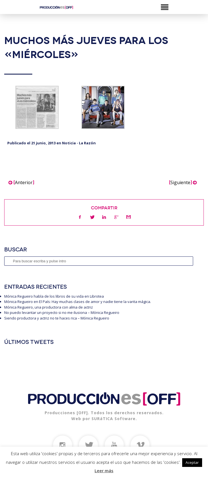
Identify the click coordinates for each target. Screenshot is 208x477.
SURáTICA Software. (114, 418)
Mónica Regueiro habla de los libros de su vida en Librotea (54, 296)
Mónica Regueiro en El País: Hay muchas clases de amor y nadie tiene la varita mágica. (77, 301)
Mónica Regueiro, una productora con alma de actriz (48, 307)
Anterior (21, 182)
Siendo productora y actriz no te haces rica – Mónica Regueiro (56, 318)
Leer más (104, 470)
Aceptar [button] (192, 462)
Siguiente (183, 182)
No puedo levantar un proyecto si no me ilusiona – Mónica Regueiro (61, 312)
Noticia (69, 142)
